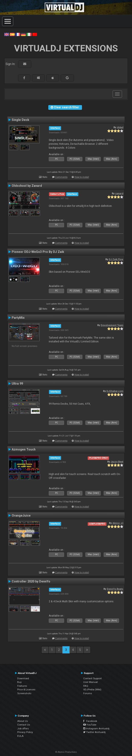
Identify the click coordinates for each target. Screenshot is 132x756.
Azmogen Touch (24, 449)
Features (22, 685)
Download (23, 678)
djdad (120, 127)
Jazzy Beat (117, 461)
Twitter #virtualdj (94, 732)
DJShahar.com (114, 391)
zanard (119, 193)
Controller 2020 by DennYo (31, 581)
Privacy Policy (25, 732)
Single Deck (20, 120)
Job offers (23, 728)
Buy (19, 682)
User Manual (90, 682)
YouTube (89, 724)
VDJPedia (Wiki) (92, 689)
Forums (87, 693)
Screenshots (24, 693)
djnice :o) (117, 522)
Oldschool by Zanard (27, 185)
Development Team (112, 325)
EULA (20, 735)
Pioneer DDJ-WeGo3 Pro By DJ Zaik (38, 251)
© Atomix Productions (66, 752)
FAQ (85, 685)
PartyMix (18, 317)
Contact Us (23, 724)
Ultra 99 (17, 383)
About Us (22, 721)
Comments (61, 177)
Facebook (90, 721)
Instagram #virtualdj (96, 728)
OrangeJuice (21, 515)
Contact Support (92, 678)
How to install (82, 177)
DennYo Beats (115, 588)
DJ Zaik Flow (116, 259)
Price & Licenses (26, 689)
